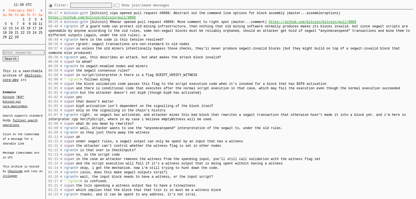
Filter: (62, 5)
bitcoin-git (12, 102)
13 (11, 28)
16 (28, 28)
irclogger (10, 172)
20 (11, 32)
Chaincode (15, 168)
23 (28, 32)
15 (23, 28)
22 (23, 32)
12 (5, 28)
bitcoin (8, 97)
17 (34, 28)
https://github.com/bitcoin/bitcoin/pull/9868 (92, 17)
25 (40, 32)
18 (40, 28)
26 (5, 37)
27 (11, 37)
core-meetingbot (15, 106)
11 (40, 24)
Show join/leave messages (155, 5)
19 (5, 32)
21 (16, 32)
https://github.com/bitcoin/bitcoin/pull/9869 (312, 22)
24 (34, 32)
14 (16, 28)
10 (34, 24)
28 (16, 37)
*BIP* (20, 97)
